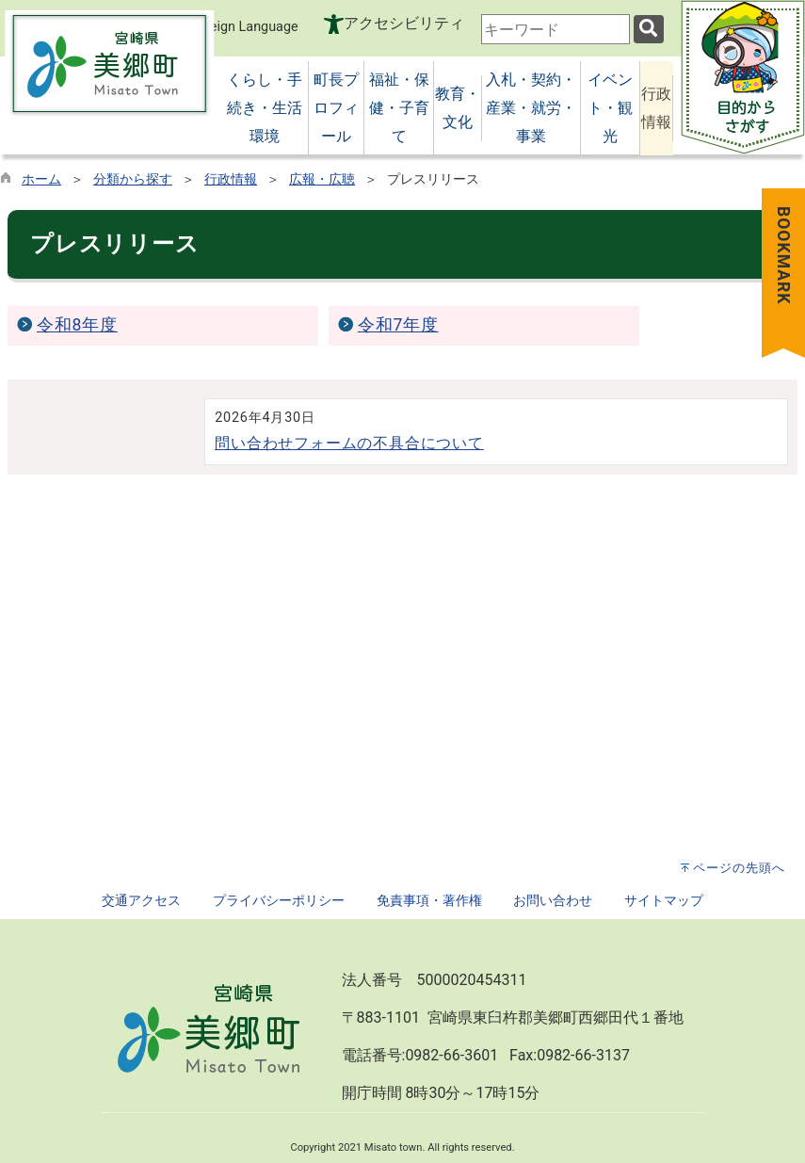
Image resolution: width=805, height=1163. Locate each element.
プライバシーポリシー (279, 901)
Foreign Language (233, 26)
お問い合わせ (552, 901)
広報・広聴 (322, 179)
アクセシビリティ (404, 23)
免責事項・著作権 (429, 901)
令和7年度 (398, 324)
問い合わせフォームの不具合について (349, 443)
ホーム (41, 179)
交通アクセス (141, 901)
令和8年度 (77, 324)
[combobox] (555, 29)
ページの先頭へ (739, 868)
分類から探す (132, 179)
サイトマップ (663, 901)
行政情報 (230, 179)
